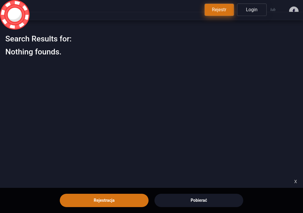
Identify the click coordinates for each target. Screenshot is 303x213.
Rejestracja (104, 200)
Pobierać (199, 200)
